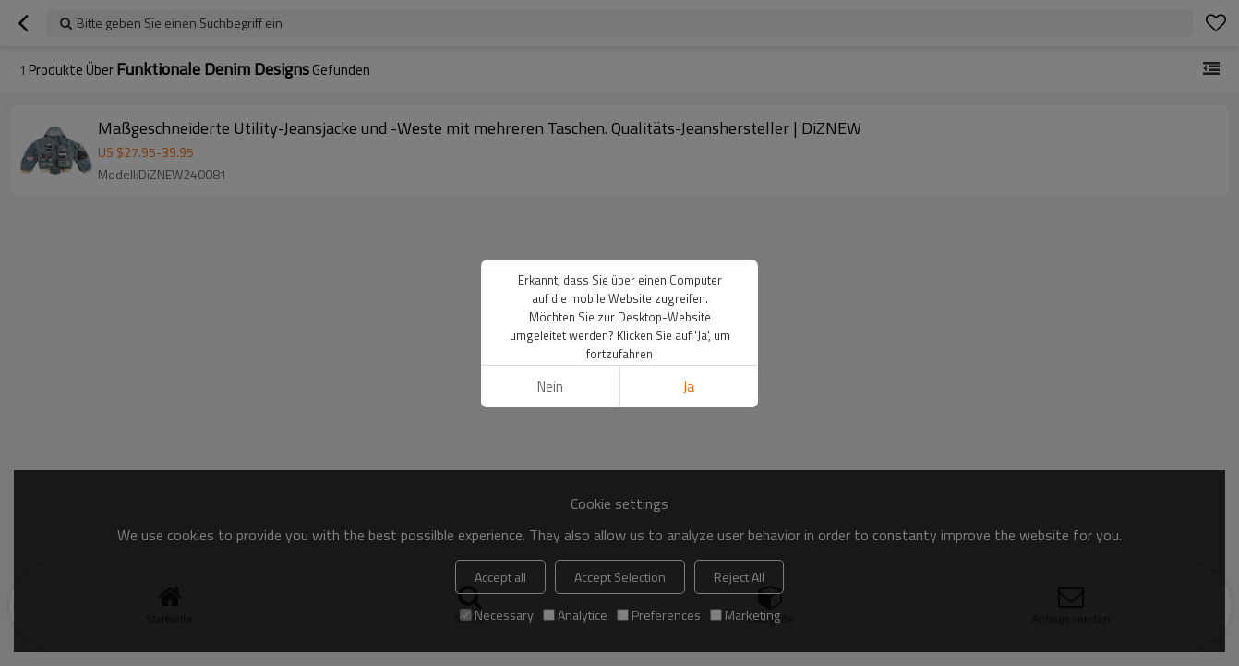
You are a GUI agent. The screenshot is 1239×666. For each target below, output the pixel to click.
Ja (688, 386)
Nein (550, 386)
